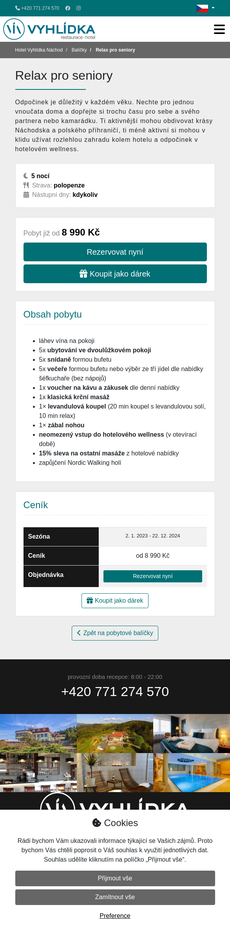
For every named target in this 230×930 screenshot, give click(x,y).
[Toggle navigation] (219, 29)
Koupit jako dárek (115, 274)
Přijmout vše (115, 878)
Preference (115, 915)
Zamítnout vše (115, 897)
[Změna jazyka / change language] (205, 8)
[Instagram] (78, 8)
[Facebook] (67, 8)
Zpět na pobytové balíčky (115, 633)
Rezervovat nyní (115, 252)
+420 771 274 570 (37, 8)
